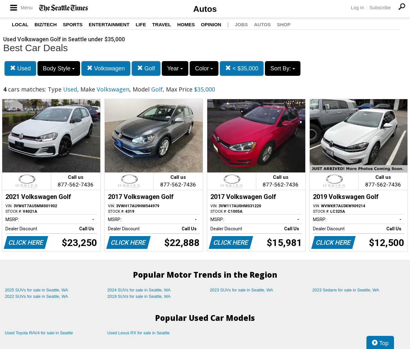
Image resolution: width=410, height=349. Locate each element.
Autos (205, 9)
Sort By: (282, 68)
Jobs (241, 24)
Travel (161, 24)
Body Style (59, 68)
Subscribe (380, 7)
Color (204, 68)
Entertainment (109, 24)
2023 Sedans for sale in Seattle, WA (345, 290)
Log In (357, 7)
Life (140, 24)
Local (20, 24)
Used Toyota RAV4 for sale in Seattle (39, 332)
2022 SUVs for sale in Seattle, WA (36, 296)
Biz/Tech (46, 24)
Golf (146, 68)
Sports (73, 24)
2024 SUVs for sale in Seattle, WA (139, 290)
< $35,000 (241, 68)
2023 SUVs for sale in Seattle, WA (241, 290)
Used (20, 68)
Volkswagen (106, 68)
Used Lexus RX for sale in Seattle (138, 332)
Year (175, 68)
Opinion (211, 24)
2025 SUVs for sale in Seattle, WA (36, 290)
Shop (284, 24)
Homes (186, 24)
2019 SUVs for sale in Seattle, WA (139, 296)
